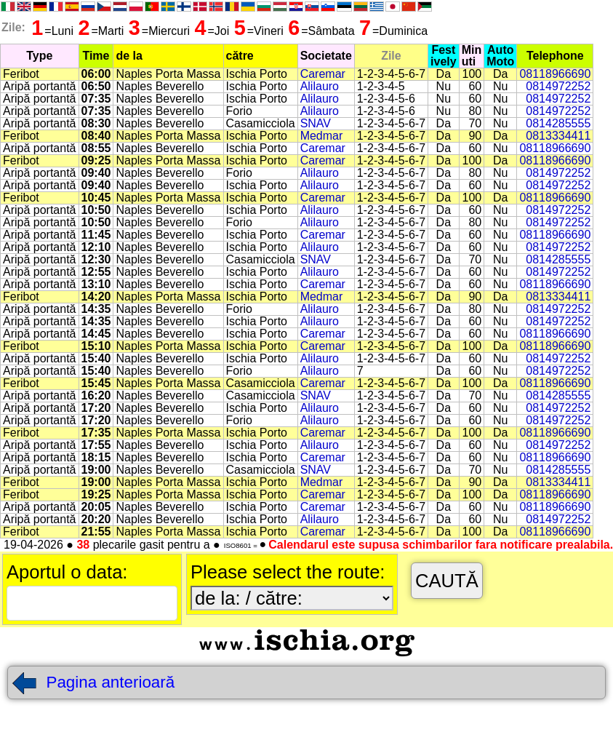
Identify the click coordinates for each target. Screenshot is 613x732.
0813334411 (558, 136)
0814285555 (558, 123)
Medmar (321, 136)
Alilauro (319, 86)
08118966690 (554, 74)
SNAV (315, 123)
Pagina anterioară (93, 682)
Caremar (322, 74)
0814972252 (558, 86)
